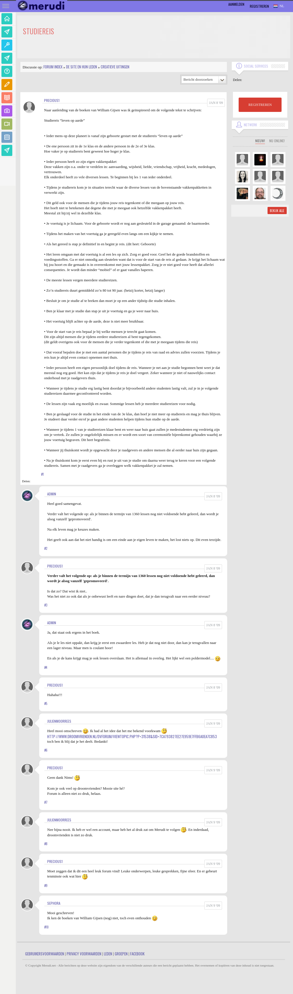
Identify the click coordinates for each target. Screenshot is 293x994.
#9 (45, 885)
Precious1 (52, 100)
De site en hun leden (81, 67)
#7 (45, 802)
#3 (45, 605)
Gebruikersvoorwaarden (44, 954)
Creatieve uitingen (115, 67)
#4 (45, 667)
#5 (45, 703)
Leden (108, 954)
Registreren (259, 6)
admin (51, 493)
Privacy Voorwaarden (84, 954)
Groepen (121, 954)
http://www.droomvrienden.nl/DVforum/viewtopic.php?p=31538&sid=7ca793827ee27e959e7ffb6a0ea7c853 (132, 736)
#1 (42, 474)
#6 (45, 750)
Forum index (52, 67)
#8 (45, 843)
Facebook (137, 954)
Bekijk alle (277, 210)
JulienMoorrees (59, 721)
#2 (45, 548)
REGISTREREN (260, 105)
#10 (46, 927)
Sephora (53, 903)
